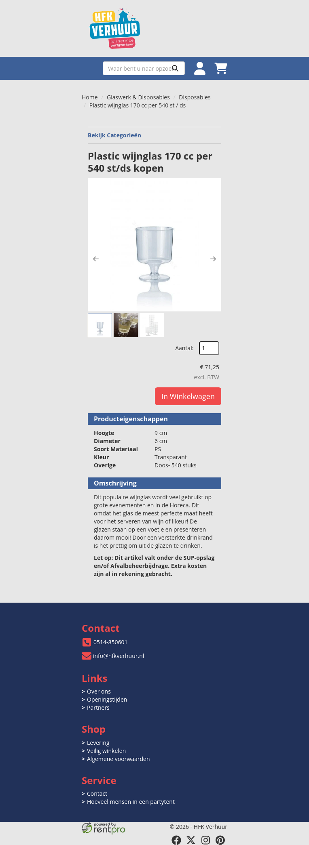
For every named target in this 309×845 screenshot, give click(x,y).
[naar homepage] (154, 28)
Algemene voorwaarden (118, 759)
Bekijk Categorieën (154, 135)
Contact (97, 793)
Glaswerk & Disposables (138, 97)
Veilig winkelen (106, 751)
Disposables (194, 97)
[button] (96, 259)
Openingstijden (107, 699)
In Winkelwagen (188, 396)
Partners (98, 707)
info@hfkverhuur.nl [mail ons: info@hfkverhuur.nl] (118, 656)
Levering (98, 742)
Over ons (99, 691)
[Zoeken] (175, 68)
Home (90, 97)
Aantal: (184, 348)
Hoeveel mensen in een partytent (131, 801)
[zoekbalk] (144, 68)
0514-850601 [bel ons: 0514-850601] (110, 642)
